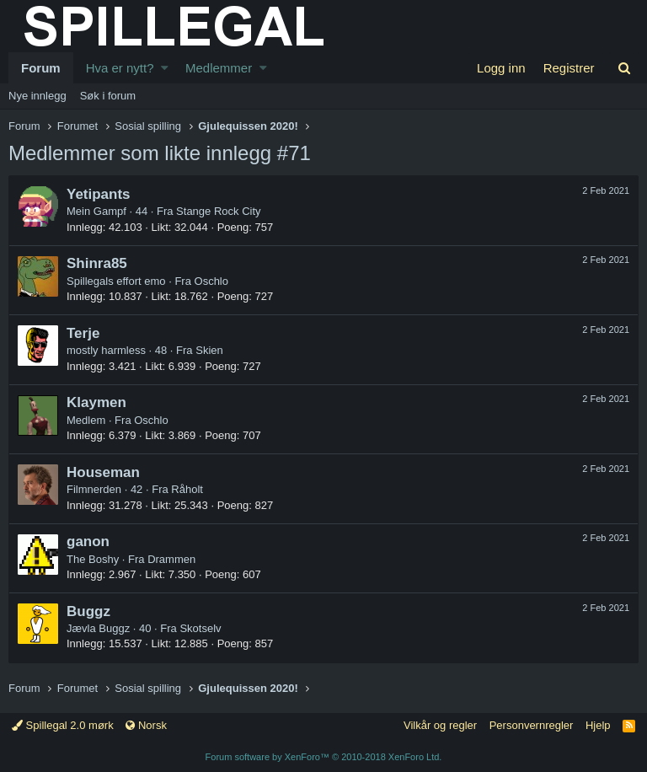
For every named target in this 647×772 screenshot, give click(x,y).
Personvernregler (531, 725)
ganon (88, 541)
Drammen (171, 559)
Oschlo (211, 281)
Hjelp (598, 725)
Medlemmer (218, 68)
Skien (209, 350)
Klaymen (96, 402)
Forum (41, 68)
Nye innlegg (37, 95)
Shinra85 (97, 263)
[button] (165, 67)
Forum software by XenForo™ (324, 757)
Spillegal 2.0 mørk (63, 725)
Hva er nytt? (120, 68)
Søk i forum (108, 95)
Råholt (187, 489)
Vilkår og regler (440, 725)
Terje (83, 333)
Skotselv (200, 628)
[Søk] (624, 67)
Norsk (146, 725)
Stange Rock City (218, 211)
